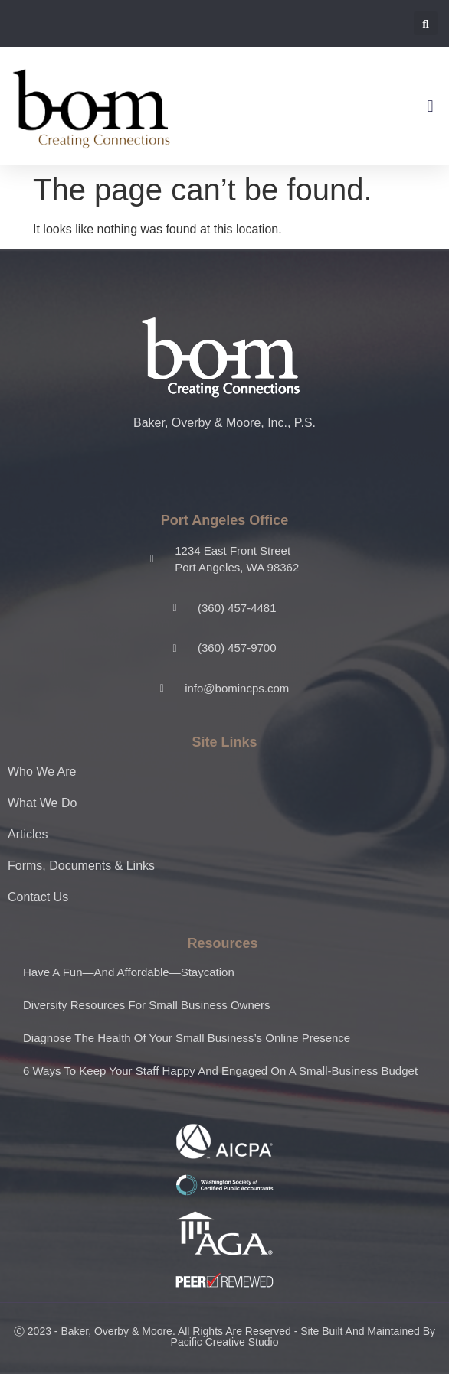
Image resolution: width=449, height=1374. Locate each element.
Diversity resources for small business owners (146, 1004)
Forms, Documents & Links (81, 865)
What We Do (42, 802)
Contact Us (38, 897)
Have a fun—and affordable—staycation (128, 971)
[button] (426, 23)
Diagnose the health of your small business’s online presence (186, 1037)
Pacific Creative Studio (225, 1342)
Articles (28, 834)
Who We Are (42, 771)
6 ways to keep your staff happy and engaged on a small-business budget (220, 1070)
